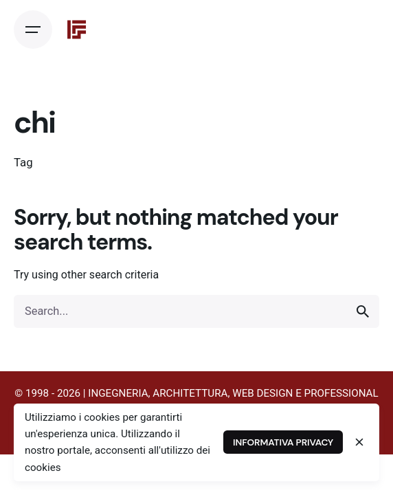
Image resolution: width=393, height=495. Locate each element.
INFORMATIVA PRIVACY (283, 442)
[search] (362, 311)
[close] (359, 442)
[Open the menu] (33, 29)
